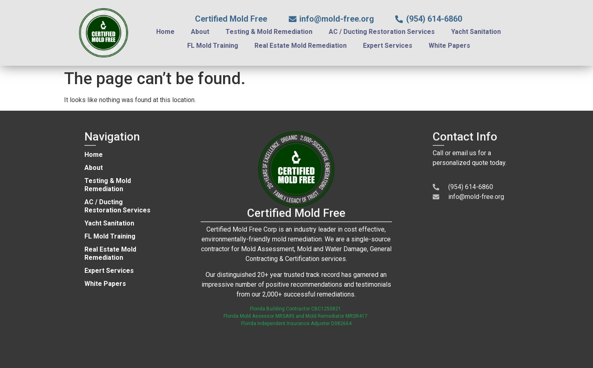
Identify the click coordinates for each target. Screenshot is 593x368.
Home (165, 32)
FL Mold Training (212, 45)
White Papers (449, 45)
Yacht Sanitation (476, 32)
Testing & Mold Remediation (269, 32)
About (200, 32)
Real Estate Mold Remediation (300, 45)
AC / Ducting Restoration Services (382, 32)
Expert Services (387, 45)
